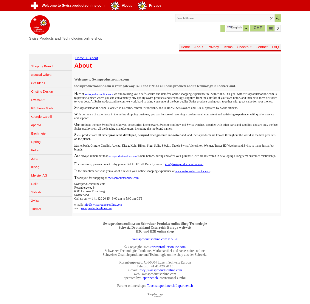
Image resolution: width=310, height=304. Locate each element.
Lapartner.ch (184, 285)
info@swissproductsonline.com (184, 164)
